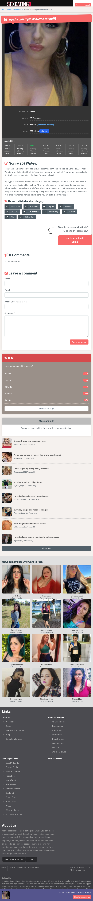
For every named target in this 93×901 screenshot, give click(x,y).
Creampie (31, 206)
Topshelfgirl (16, 596)
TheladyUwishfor (77, 665)
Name (7, 278)
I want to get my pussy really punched (31, 468)
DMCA (3, 867)
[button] (46, 64)
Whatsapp (12, 206)
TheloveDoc (46, 596)
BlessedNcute (16, 630)
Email (7, 290)
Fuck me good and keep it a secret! (30, 523)
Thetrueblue (77, 699)
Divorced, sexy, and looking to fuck (30, 441)
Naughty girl (30, 212)
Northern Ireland (14, 9)
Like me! (44, 131)
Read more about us (14, 859)
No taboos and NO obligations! (28, 482)
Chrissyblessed (77, 596)
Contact (31, 859)
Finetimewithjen (46, 699)
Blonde (46, 373)
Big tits (48, 206)
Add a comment (79, 342)
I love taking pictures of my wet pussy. (31, 496)
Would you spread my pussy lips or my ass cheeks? (37, 455)
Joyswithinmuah (16, 665)
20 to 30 (11, 212)
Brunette (65, 206)
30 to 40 (46, 387)
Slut (9, 217)
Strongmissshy (47, 630)
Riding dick (26, 217)
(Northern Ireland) (45, 124)
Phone (16, 302)
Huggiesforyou (16, 699)
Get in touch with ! (75, 240)
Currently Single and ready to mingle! (31, 510)
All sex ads (46, 548)
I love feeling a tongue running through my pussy (36, 537)
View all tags (46, 408)
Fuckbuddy (50, 212)
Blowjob (68, 212)
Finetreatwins (46, 665)
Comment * (10, 313)
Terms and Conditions (17, 867)
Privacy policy (33, 867)
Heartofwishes (77, 630)
